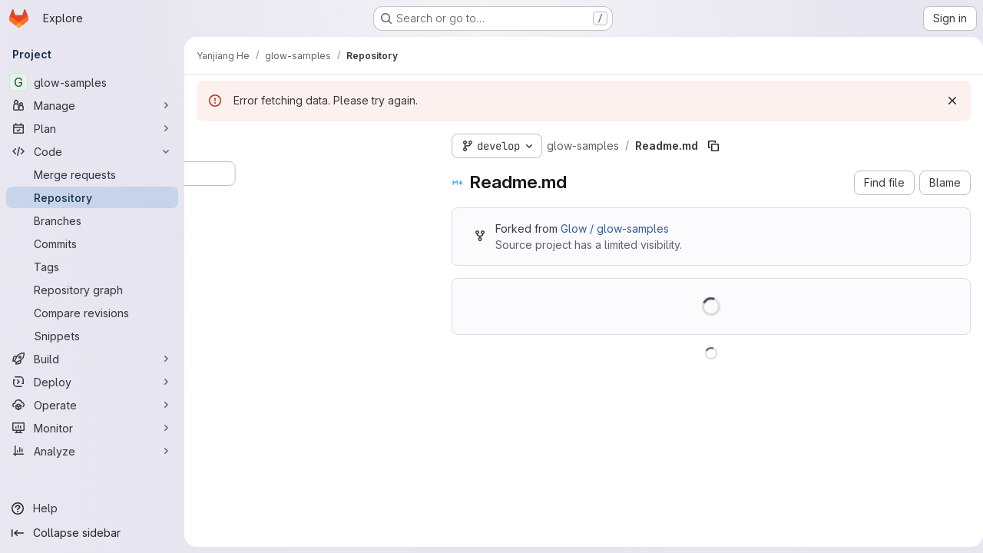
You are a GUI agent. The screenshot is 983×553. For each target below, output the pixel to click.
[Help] (92, 508)
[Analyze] (92, 451)
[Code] (92, 151)
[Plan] (92, 128)
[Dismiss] (946, 100)
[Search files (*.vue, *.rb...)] (312, 173)
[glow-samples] (92, 82)
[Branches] (92, 220)
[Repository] (92, 197)
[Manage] (92, 105)
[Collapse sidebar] (92, 533)
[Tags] (92, 266)
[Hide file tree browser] (209, 143)
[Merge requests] (92, 174)
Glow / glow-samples (615, 228)
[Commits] (92, 243)
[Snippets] (92, 335)
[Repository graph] (92, 289)
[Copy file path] (713, 146)
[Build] (92, 358)
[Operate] (92, 405)
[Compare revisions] (92, 312)
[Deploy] (92, 381)
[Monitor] (92, 428)
